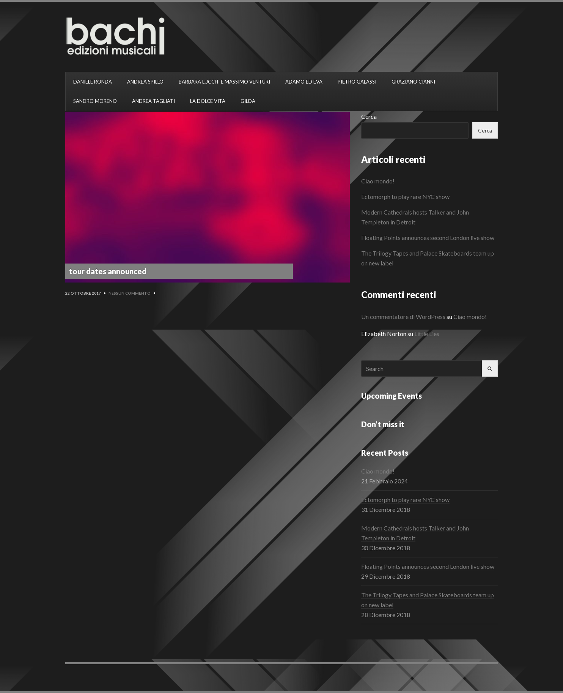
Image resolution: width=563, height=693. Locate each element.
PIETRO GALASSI (357, 82)
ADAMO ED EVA (303, 82)
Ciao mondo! (378, 181)
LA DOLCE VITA (207, 101)
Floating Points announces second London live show (427, 237)
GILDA (248, 101)
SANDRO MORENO (95, 101)
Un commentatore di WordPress (403, 316)
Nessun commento (130, 293)
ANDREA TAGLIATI (153, 101)
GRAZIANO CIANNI (413, 82)
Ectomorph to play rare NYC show (405, 196)
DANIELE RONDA (92, 82)
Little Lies (426, 333)
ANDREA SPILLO (145, 82)
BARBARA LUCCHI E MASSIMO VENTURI (224, 82)
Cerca (369, 116)
